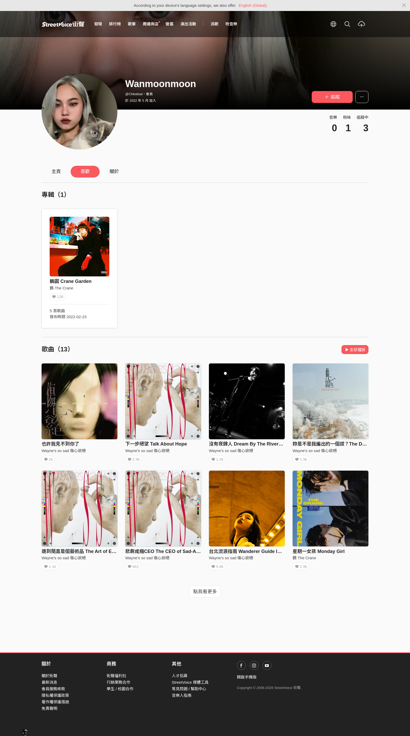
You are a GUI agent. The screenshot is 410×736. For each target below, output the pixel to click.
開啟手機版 (247, 677)
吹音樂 (231, 24)
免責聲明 (49, 708)
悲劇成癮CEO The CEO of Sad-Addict (166, 553)
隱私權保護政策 (55, 695)
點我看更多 (205, 595)
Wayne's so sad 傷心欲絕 (64, 450)
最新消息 (49, 682)
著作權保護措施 (55, 702)
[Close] (404, 5)
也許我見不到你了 (60, 444)
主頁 (56, 171)
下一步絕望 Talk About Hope (156, 444)
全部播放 (355, 349)
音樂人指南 (181, 695)
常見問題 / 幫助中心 (189, 689)
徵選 (169, 24)
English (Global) (253, 5)
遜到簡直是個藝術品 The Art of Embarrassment (93, 553)
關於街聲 (49, 676)
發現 (98, 24)
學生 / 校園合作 (120, 689)
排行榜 (115, 24)
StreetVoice (63, 24)
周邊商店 (151, 23)
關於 (114, 171)
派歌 (214, 24)
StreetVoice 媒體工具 (190, 682)
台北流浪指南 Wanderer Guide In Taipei (252, 553)
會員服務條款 (53, 689)
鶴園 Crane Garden (71, 281)
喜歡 (85, 171)
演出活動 (188, 24)
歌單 (132, 24)
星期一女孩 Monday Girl (319, 553)
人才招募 (179, 676)
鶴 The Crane (61, 288)
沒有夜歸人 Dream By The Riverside (248, 444)
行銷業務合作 (118, 682)
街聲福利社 (116, 676)
